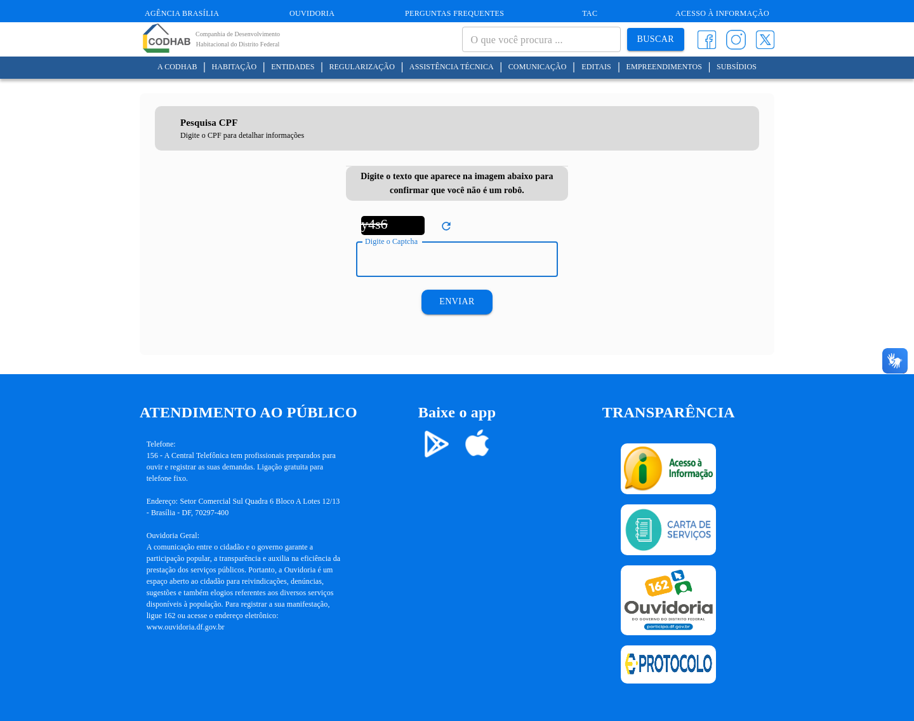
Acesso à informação (722, 13)
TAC (589, 13)
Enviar (456, 302)
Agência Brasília (182, 13)
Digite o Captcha (391, 241)
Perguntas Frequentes (454, 13)
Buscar (655, 39)
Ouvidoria (312, 13)
